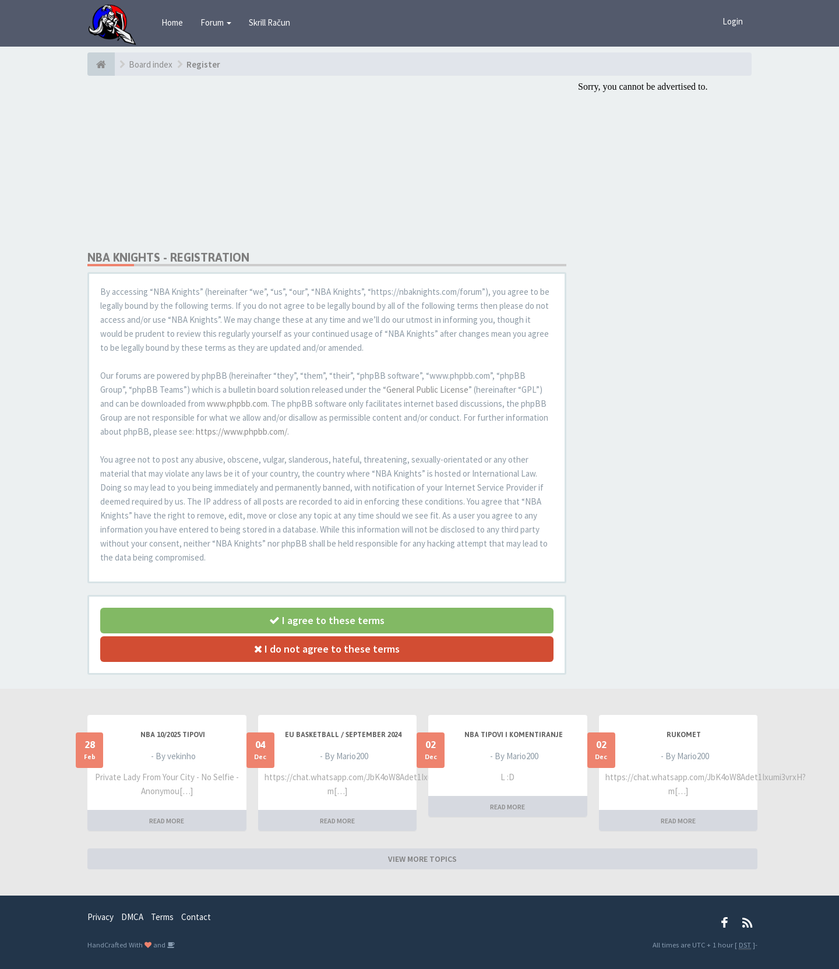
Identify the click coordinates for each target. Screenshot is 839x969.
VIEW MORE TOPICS (422, 859)
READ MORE (166, 820)
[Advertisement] (326, 163)
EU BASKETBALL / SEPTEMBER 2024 (343, 735)
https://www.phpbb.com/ (241, 431)
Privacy (100, 916)
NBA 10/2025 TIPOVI (172, 735)
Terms (162, 916)
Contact (196, 916)
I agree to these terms (327, 620)
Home (172, 22)
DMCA (132, 916)
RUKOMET (684, 735)
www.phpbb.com (237, 403)
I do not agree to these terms (327, 649)
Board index (150, 64)
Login (732, 21)
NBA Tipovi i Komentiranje (513, 735)
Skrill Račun (269, 22)
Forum (215, 22)
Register (203, 64)
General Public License (427, 389)
